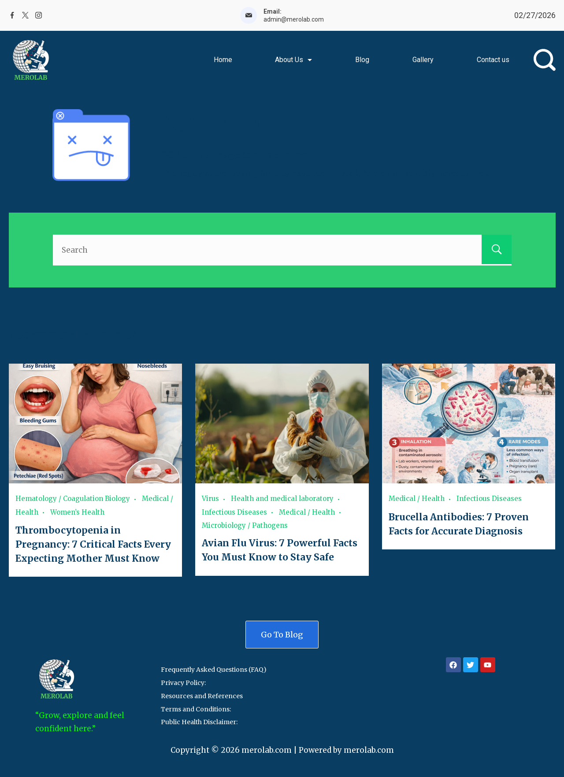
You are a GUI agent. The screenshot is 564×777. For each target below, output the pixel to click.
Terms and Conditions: (196, 707)
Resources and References (202, 694)
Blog (362, 59)
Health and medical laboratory (282, 498)
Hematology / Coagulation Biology (72, 498)
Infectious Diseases (234, 512)
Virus (210, 498)
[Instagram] (38, 15)
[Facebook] (12, 15)
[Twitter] (25, 15)
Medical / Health (307, 512)
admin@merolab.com (293, 19)
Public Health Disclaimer (198, 721)
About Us (293, 59)
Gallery (423, 59)
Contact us (493, 59)
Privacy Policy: (183, 681)
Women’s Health (77, 512)
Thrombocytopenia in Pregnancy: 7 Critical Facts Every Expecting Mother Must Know (92, 543)
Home (223, 59)
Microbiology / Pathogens (245, 525)
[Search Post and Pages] (545, 60)
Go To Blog (282, 633)
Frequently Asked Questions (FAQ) (214, 668)
